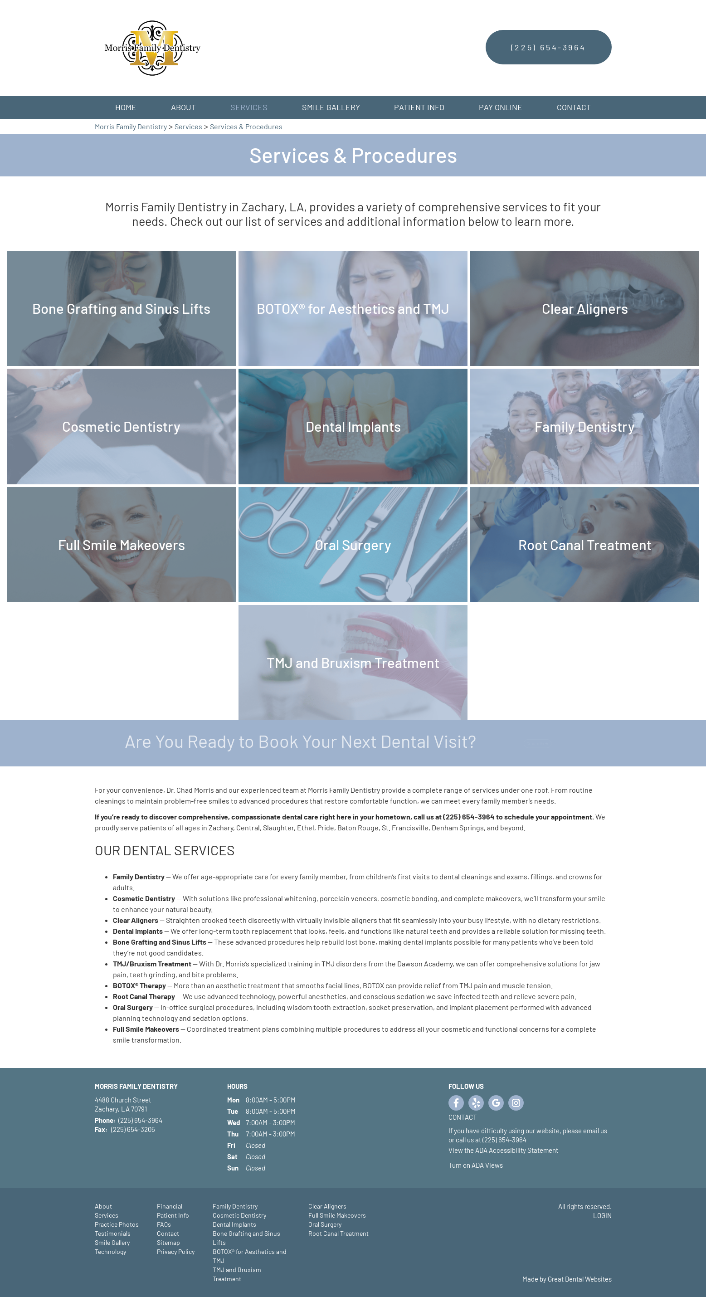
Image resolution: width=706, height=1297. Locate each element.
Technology (110, 1251)
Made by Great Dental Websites (567, 1279)
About (103, 1206)
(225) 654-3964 (548, 47)
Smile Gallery (331, 107)
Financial (169, 1206)
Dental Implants (234, 1224)
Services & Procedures (246, 126)
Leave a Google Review (496, 1103)
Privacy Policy (176, 1251)
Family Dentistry (235, 1206)
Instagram (516, 1103)
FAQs (164, 1224)
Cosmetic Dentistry (239, 1215)
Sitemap (168, 1242)
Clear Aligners (327, 1206)
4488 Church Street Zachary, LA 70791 (123, 1104)
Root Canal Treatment (338, 1233)
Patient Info (173, 1215)
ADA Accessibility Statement (516, 1150)
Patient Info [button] (419, 107)
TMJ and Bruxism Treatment (237, 1274)
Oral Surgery (324, 1224)
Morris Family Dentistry (131, 126)
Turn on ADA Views (475, 1165)
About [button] (183, 107)
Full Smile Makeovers (337, 1215)
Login (602, 1215)
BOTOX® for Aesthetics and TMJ (250, 1256)
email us (595, 1130)
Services (249, 107)
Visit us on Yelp (476, 1103)
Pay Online (500, 107)
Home (125, 107)
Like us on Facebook (456, 1103)
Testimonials (113, 1233)
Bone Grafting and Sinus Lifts (246, 1237)
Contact (574, 107)
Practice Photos (117, 1224)
